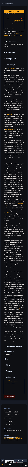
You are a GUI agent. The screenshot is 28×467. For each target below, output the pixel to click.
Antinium (14, 13)
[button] (9, 396)
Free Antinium (9, 421)
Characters (8, 411)
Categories (7, 408)
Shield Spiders (7, 213)
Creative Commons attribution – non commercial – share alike (13, 439)
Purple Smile (10, 114)
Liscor (13, 26)
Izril (12, 417)
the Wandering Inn (10, 129)
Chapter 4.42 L (10, 383)
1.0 (7, 380)
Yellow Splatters (11, 68)
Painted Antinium (17, 21)
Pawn (18, 163)
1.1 (9, 380)
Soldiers (15, 414)
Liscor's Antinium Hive (18, 20)
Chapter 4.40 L (15, 28)
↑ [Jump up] (6, 383)
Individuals (8, 414)
